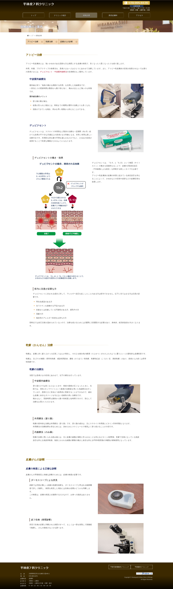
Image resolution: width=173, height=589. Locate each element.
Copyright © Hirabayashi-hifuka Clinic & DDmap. (119, 579)
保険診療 (86, 15)
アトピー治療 (35, 42)
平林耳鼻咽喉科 (119, 567)
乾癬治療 (51, 42)
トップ (33, 15)
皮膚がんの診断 (68, 42)
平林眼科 (142, 567)
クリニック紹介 (60, 15)
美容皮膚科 (113, 15)
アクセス (139, 15)
